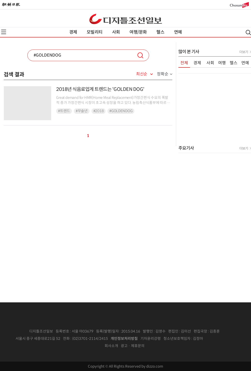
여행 (222, 62)
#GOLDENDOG (120, 111)
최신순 (141, 74)
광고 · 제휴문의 (133, 345)
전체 (184, 62)
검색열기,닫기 (248, 32)
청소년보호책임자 (176, 338)
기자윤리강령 (150, 338)
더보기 (243, 52)
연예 (178, 32)
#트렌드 (64, 111)
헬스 (160, 32)
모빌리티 (94, 32)
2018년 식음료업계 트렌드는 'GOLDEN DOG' (100, 89)
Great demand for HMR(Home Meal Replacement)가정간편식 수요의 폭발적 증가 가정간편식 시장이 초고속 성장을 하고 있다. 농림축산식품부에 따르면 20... (113, 102)
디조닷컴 (125, 19)
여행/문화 (138, 32)
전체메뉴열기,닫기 (3, 32)
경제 (73, 32)
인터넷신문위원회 (219, 338)
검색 (140, 55)
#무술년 (82, 111)
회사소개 (111, 345)
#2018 (98, 111)
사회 (116, 32)
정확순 (162, 74)
